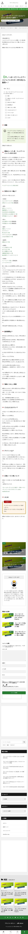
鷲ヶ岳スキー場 (6, 232)
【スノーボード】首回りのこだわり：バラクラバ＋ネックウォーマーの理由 (13, 762)
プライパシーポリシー (10, 923)
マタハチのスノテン (18, 926)
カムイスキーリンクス (7, 200)
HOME (3, 28)
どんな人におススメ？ (11, 110)
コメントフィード (6, 830)
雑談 (17, 20)
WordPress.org (6, 834)
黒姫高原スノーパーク (7, 210)
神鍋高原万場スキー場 (7, 253)
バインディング (11, 6)
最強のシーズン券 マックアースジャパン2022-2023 (14, 99)
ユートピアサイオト (7, 262)
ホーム (3, 932)
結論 (7, 96)
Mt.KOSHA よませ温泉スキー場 (9, 214)
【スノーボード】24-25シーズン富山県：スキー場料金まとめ (13, 772)
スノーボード (10, 28)
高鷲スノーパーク (6, 228)
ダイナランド (5, 230)
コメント (4, 649)
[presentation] (11, 696)
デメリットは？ (9, 113)
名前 (3, 663)
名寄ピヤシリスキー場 (7, 202)
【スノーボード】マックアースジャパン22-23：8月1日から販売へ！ (13, 92)
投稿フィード (5, 826)
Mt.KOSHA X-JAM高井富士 (8, 212)
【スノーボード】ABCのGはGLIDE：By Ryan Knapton (13, 786)
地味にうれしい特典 (10, 107)
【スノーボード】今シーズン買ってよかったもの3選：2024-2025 (14, 757)
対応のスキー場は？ (10, 102)
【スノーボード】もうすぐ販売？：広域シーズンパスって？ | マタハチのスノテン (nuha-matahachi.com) (13, 489)
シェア (10, 932)
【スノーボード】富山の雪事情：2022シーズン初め (20, 624)
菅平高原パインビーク (8, 216)
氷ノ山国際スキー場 (7, 251)
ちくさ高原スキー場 (7, 247)
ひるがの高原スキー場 (7, 236)
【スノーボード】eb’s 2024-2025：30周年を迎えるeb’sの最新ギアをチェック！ (13, 777)
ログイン (5, 823)
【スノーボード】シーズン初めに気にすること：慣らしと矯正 (20, 633)
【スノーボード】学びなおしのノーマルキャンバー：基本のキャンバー (13, 782)
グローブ (21, 6)
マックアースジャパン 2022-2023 (10, 185)
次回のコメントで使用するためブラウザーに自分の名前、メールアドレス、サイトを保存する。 (14, 682)
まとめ (7, 118)
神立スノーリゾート (7, 208)
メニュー (17, 932)
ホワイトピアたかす (7, 234)
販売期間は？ (9, 105)
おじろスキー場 (6, 249)
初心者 (16, 6)
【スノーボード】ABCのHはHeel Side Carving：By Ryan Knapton (13, 767)
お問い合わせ (20, 923)
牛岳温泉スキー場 (6, 223)
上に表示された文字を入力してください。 (10, 686)
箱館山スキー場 (6, 242)
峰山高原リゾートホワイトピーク (10, 255)
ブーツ (5, 6)
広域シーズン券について (11, 115)
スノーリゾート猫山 (7, 260)
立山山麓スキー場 (6, 221)
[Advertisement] (14, 60)
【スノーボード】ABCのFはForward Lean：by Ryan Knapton (19, 616)
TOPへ (24, 932)
